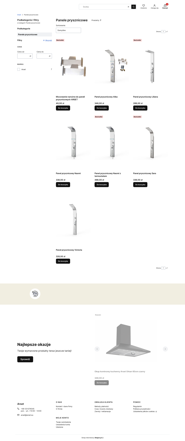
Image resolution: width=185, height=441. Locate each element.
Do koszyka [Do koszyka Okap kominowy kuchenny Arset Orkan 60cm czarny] (102, 383)
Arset (19, 15)
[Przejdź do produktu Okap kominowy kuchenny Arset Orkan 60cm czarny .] (126, 341)
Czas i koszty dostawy (104, 409)
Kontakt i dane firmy (64, 406)
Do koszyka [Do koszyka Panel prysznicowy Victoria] (63, 261)
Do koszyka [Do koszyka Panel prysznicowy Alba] (102, 108)
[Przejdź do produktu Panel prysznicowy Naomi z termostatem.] (112, 143)
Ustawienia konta (63, 424)
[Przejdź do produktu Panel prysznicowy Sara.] (150, 143)
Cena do (40, 52)
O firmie (59, 409)
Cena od (20, 52)
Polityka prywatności (141, 409)
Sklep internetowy (92, 438)
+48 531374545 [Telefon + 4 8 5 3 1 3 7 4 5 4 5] (27, 409)
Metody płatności (102, 406)
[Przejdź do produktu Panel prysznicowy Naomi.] (73, 143)
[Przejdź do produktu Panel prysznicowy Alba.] (112, 66)
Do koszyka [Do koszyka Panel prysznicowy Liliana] (140, 108)
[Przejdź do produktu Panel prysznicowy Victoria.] (73, 219)
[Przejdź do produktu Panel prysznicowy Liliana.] (150, 66)
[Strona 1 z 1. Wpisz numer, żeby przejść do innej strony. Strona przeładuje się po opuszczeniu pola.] (163, 31)
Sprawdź (25, 359)
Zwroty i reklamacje (103, 411)
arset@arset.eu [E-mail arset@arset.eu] (27, 415)
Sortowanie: (61, 25)
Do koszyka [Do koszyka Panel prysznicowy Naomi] (63, 184)
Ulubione (59, 427)
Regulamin (137, 406)
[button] (133, 7)
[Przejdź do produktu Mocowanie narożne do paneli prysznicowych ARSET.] (73, 66)
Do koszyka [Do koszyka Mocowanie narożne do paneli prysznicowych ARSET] (63, 108)
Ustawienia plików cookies (144, 411)
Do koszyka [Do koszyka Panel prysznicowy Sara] (140, 184)
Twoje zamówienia (63, 422)
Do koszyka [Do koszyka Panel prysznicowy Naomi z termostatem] (102, 184)
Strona (158, 31)
